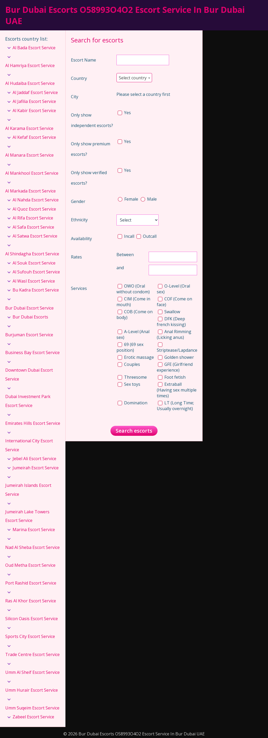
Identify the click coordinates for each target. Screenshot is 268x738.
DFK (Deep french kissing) (171, 321)
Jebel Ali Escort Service (34, 458)
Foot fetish (172, 377)
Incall (126, 236)
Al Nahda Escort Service (36, 200)
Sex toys (129, 384)
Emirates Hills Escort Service (32, 423)
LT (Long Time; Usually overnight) (175, 405)
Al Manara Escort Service (29, 155)
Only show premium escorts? (90, 149)
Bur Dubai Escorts (30, 317)
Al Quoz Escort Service (34, 209)
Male (149, 199)
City (74, 97)
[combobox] (134, 77)
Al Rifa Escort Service (33, 218)
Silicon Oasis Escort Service (31, 618)
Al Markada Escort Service (30, 191)
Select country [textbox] (133, 78)
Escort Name (83, 60)
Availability (81, 238)
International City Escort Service (29, 445)
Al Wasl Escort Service (34, 281)
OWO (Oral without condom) (133, 289)
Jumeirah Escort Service (36, 468)
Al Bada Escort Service (34, 48)
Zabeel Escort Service (33, 717)
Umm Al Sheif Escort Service (32, 672)
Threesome (132, 377)
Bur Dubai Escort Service (29, 308)
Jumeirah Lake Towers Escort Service (27, 516)
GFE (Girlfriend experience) (175, 367)
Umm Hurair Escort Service (31, 690)
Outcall (146, 236)
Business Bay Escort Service (32, 352)
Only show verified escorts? (89, 178)
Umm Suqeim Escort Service (32, 708)
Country (79, 78)
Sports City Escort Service (30, 636)
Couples (129, 364)
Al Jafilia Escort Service (34, 101)
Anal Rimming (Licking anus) (174, 334)
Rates (76, 257)
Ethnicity (79, 220)
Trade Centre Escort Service (32, 654)
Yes (124, 112)
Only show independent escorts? (92, 120)
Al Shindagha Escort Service (32, 254)
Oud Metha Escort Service (30, 565)
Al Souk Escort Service (34, 263)
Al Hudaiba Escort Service (30, 83)
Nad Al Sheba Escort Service (32, 547)
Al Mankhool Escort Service (31, 173)
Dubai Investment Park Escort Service (28, 401)
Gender (78, 201)
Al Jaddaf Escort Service (35, 92)
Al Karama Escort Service (29, 128)
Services (79, 288)
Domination (132, 403)
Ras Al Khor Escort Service (30, 601)
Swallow (169, 312)
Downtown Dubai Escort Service (29, 374)
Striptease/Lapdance (177, 347)
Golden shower (176, 357)
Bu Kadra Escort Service (36, 290)
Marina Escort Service (34, 529)
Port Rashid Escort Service (30, 583)
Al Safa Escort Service (33, 227)
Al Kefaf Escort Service (34, 137)
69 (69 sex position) (129, 347)
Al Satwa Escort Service (35, 236)
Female (128, 199)
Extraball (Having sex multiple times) (177, 390)
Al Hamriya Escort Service (30, 65)
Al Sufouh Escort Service (36, 272)
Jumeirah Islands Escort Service (28, 489)
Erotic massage (136, 357)
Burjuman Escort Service (29, 335)
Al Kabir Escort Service (34, 110)
